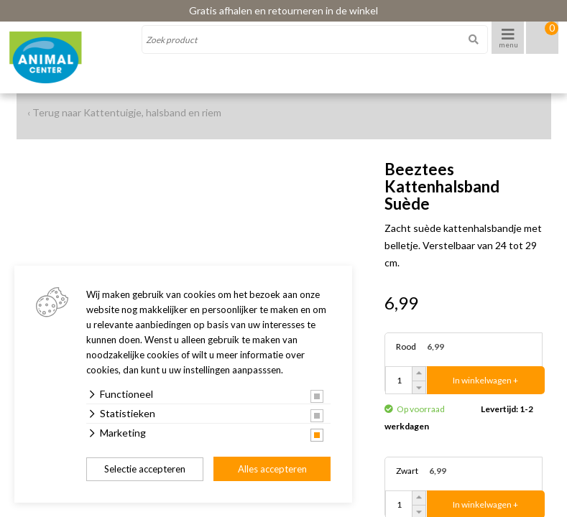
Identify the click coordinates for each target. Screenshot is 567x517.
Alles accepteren (272, 469)
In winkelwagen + (485, 380)
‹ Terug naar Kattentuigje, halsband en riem (124, 112)
